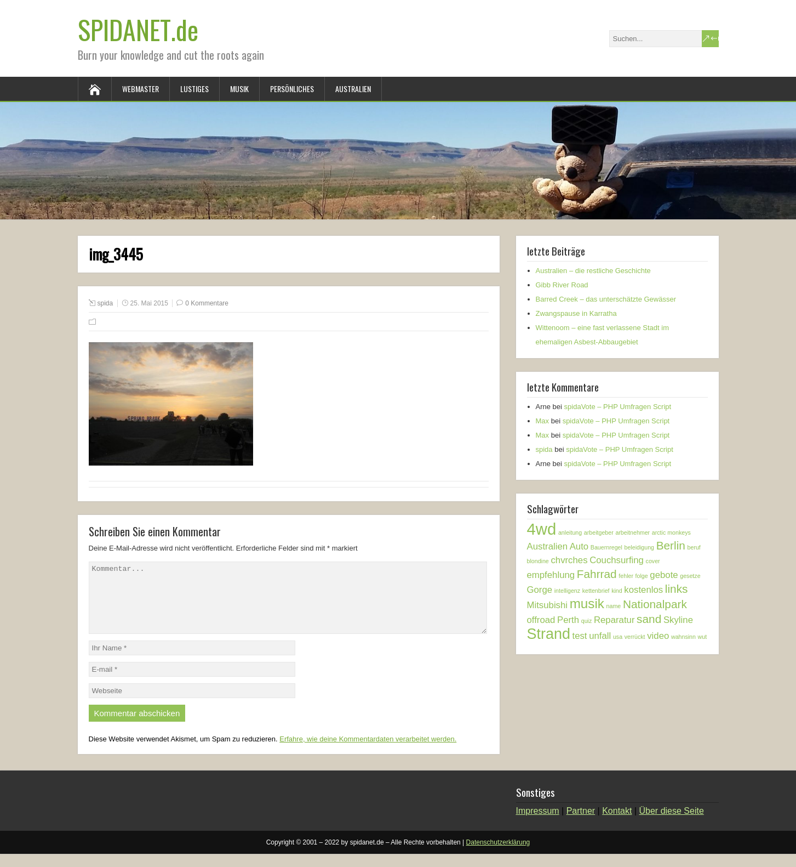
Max (542, 421)
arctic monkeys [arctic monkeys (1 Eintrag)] (671, 532)
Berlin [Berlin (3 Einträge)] (670, 545)
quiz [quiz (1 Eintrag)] (586, 620)
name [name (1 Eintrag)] (613, 606)
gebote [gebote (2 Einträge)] (664, 575)
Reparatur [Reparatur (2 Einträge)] (614, 620)
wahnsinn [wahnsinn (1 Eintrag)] (683, 636)
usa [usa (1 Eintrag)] (617, 636)
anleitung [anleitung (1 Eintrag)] (570, 532)
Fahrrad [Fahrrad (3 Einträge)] (597, 574)
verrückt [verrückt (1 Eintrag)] (635, 636)
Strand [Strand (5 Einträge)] (548, 634)
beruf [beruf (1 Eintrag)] (694, 547)
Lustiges (194, 88)
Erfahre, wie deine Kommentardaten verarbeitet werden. (367, 752)
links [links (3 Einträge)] (676, 588)
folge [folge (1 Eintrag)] (641, 576)
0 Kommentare (206, 303)
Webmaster (140, 88)
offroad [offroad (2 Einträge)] (541, 620)
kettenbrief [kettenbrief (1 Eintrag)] (596, 590)
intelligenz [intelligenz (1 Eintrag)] (567, 590)
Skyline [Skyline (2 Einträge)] (678, 620)
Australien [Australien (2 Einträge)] (547, 546)
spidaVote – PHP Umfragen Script (618, 407)
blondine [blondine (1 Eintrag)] (538, 561)
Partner (580, 824)
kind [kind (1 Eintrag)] (616, 590)
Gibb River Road (562, 285)
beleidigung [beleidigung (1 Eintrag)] (640, 547)
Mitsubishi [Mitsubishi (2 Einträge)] (547, 605)
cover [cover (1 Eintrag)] (653, 561)
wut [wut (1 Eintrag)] (702, 636)
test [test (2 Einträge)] (579, 636)
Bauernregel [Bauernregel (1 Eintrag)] (606, 547)
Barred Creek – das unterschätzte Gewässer (606, 299)
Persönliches (292, 88)
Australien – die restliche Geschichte (593, 271)
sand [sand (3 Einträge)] (649, 619)
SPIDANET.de (138, 29)
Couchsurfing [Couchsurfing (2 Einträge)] (616, 560)
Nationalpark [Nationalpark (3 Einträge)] (655, 604)
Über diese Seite (671, 824)
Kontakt (617, 824)
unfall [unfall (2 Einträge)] (600, 636)
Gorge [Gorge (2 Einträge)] (540, 590)
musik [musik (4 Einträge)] (587, 603)
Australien (353, 88)
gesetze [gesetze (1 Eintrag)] (690, 576)
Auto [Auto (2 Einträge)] (579, 546)
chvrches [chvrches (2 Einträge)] (569, 560)
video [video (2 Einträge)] (658, 636)
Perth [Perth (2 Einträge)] (568, 620)
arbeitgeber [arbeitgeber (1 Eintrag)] (599, 532)
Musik (239, 88)
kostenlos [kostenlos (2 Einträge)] (643, 590)
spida (105, 303)
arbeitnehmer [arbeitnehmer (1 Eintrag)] (632, 532)
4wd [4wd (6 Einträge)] (542, 529)
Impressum (537, 824)
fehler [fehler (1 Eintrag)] (626, 576)
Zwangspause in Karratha (576, 313)
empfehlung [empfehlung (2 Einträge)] (551, 575)
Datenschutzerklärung (498, 855)
